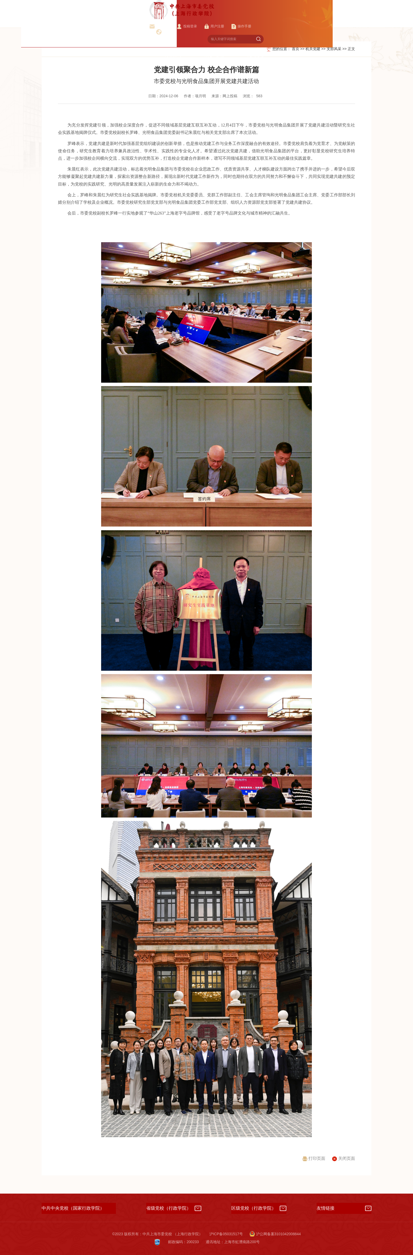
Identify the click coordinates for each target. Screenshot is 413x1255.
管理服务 (331, 19)
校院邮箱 (187, 8)
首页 (132, 19)
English (299, 8)
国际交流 (363, 19)
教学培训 (200, 19)
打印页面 (313, 1158)
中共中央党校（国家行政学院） (73, 1208)
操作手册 (272, 8)
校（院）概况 (164, 19)
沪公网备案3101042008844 (275, 1234)
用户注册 (244, 8)
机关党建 (299, 19)
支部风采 (334, 49)
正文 (351, 49)
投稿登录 (215, 8)
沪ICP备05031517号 (226, 1234)
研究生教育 (265, 19)
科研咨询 (231, 19)
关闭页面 (343, 1158)
